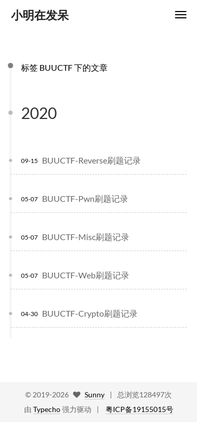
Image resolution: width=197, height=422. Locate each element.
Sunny (95, 394)
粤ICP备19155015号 (139, 409)
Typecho (46, 409)
